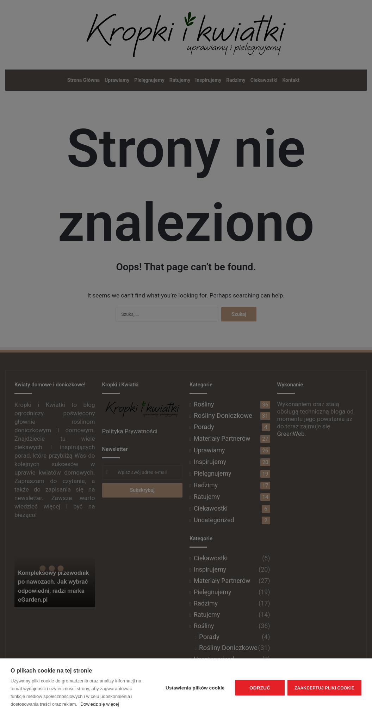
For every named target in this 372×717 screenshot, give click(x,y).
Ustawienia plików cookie (194, 688)
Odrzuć (259, 688)
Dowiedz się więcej (99, 704)
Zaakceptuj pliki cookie (324, 687)
